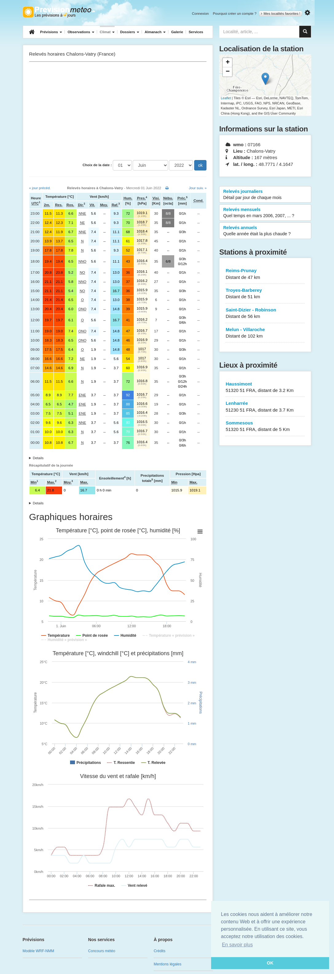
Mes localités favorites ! (281, 13)
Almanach (155, 32)
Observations (81, 32)
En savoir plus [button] (237, 944)
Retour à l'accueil (59, 12)
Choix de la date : (97, 165)
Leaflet (226, 98)
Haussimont (265, 387)
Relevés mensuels (265, 213)
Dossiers (129, 32)
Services (196, 32)
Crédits (159, 951)
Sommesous (265, 426)
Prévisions (51, 32)
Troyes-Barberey (265, 294)
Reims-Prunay (265, 274)
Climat (107, 32)
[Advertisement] (118, 111)
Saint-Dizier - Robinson (265, 313)
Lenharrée (265, 407)
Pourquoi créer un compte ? (235, 13)
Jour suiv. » (198, 188)
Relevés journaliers (265, 195)
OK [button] (270, 962)
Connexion (200, 13)
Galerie (177, 32)
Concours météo (101, 951)
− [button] (228, 71)
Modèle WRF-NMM (38, 951)
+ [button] (228, 62)
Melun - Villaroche (265, 333)
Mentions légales (167, 964)
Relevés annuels (265, 231)
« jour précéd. (40, 188)
